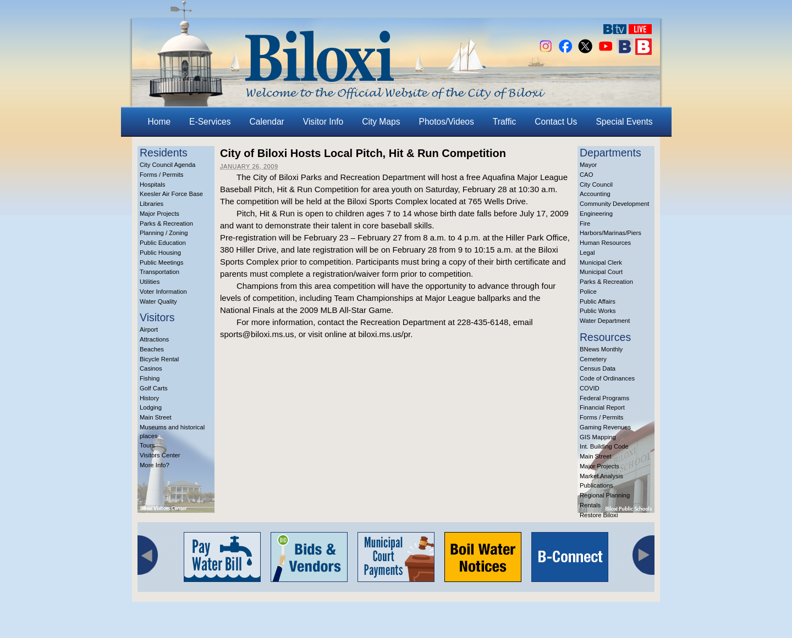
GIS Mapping (598, 437)
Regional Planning (605, 495)
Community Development (614, 203)
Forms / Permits (161, 174)
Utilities (150, 281)
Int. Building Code (604, 446)
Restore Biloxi (599, 515)
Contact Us (556, 121)
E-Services (209, 121)
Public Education (163, 242)
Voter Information (163, 291)
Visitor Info (323, 121)
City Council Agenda (167, 164)
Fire (585, 223)
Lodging (151, 407)
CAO (586, 174)
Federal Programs (604, 398)
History (149, 398)
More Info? (154, 465)
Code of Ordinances (607, 378)
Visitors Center (160, 455)
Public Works (597, 310)
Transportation (159, 271)
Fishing (150, 378)
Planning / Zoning (164, 233)
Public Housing (160, 252)
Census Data (597, 368)
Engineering (596, 213)
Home (159, 121)
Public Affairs (597, 301)
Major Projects (159, 213)
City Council (596, 184)
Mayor (588, 164)
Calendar (267, 121)
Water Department (605, 320)
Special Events (624, 121)
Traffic (504, 121)
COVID (590, 388)
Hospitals (152, 184)
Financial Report (602, 407)
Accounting (595, 194)
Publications (596, 485)
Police (588, 291)
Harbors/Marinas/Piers (610, 233)
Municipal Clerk (601, 262)
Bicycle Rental (159, 359)
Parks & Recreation (166, 223)
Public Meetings (161, 262)
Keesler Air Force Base (171, 194)
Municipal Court (601, 271)
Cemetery (593, 359)
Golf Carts (154, 388)
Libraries (151, 203)
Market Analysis (601, 476)
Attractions (154, 339)
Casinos (151, 368)
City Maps (381, 121)
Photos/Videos (446, 121)
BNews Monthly (601, 349)
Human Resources (605, 242)
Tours (147, 445)
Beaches (152, 349)
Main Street (156, 417)
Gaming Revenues (605, 427)
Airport (149, 329)
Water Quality (158, 301)
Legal (587, 252)
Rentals (590, 505)
